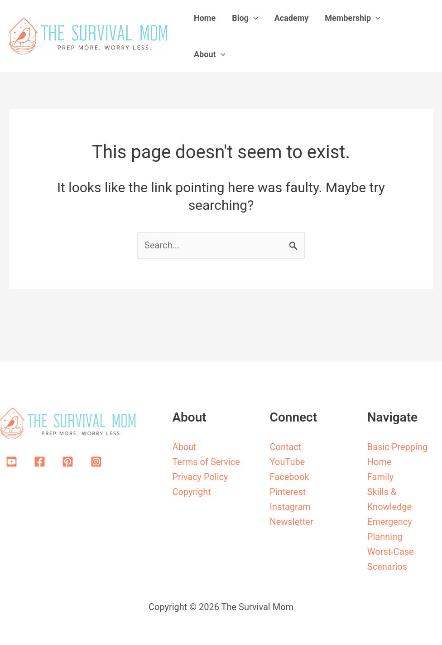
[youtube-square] (13, 462)
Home (379, 461)
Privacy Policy (200, 476)
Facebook (289, 476)
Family (380, 476)
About (184, 446)
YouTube (287, 461)
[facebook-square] (41, 462)
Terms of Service (206, 461)
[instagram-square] (98, 462)
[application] (253, 18)
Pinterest (288, 491)
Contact (286, 446)
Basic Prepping (397, 446)
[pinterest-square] (70, 462)
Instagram (290, 506)
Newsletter (291, 521)
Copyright (191, 491)
